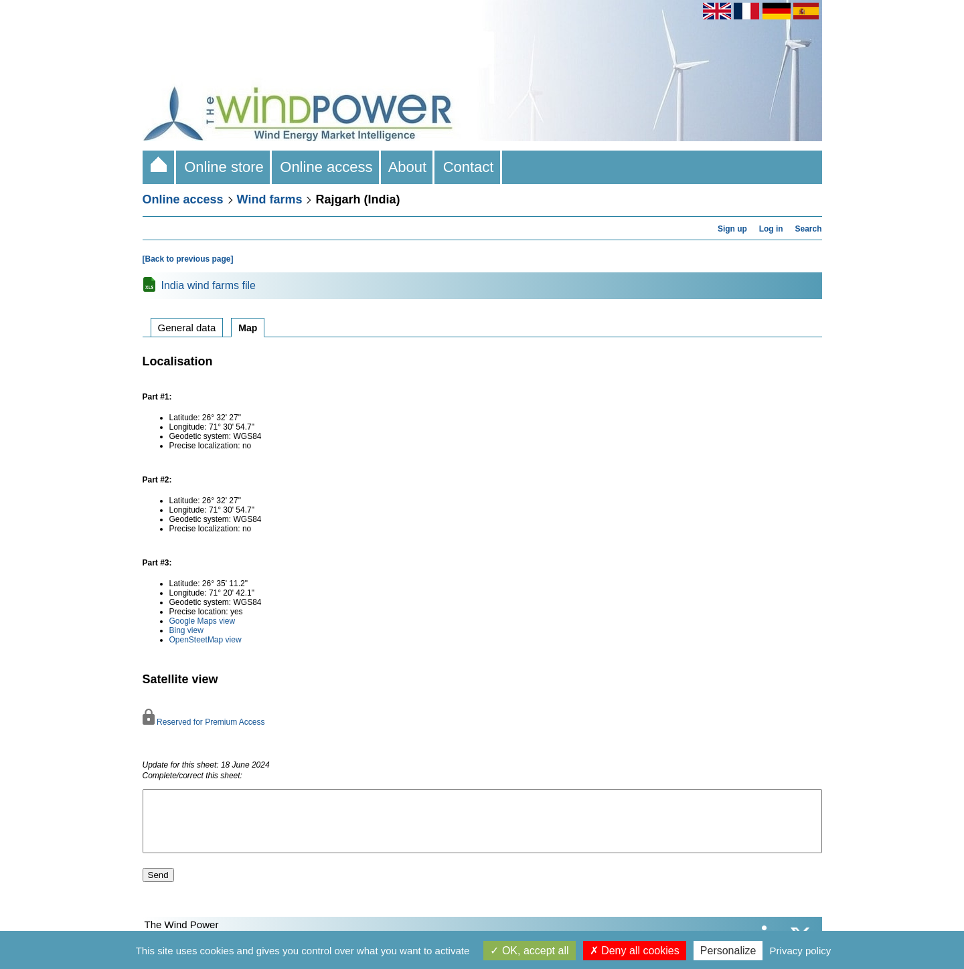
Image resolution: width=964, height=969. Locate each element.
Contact (467, 167)
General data (187, 327)
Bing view (186, 630)
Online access (326, 167)
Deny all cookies (634, 950)
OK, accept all (529, 950)
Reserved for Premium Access (204, 722)
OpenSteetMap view (205, 639)
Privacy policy (800, 950)
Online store (224, 167)
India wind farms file (208, 285)
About (408, 167)
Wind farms (270, 199)
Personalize (728, 950)
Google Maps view (202, 621)
